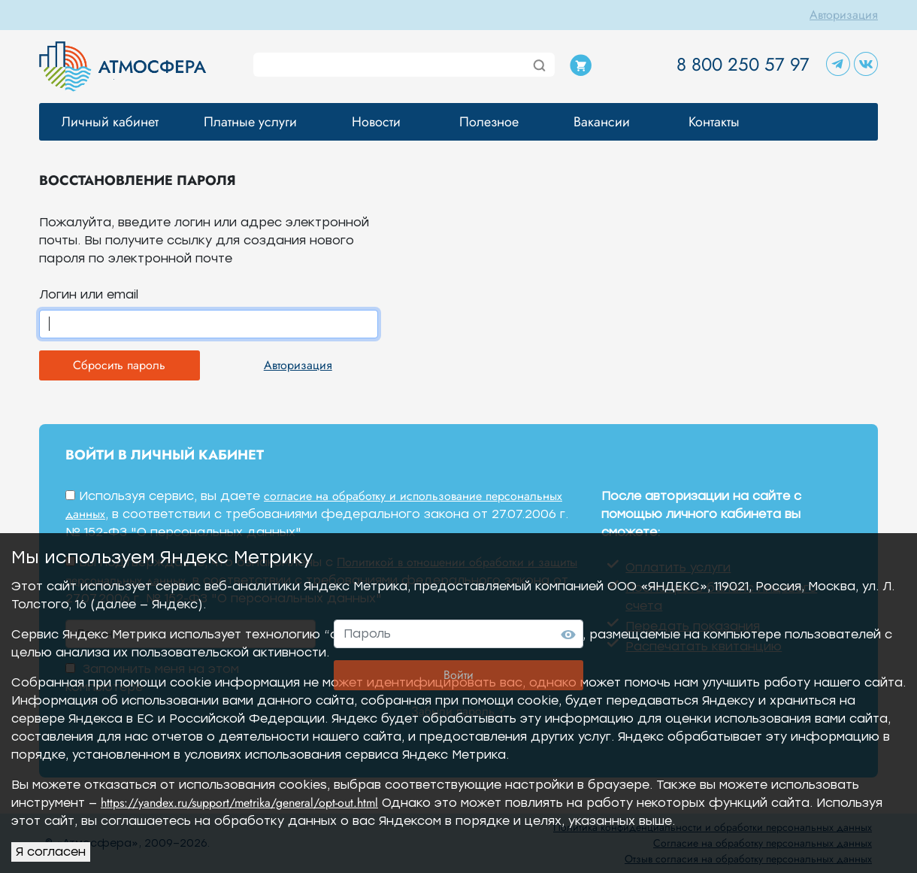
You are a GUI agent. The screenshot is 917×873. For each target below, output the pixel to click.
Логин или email (88, 294)
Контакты (714, 121)
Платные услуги (250, 121)
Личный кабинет (110, 121)
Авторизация (844, 14)
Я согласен (51, 851)
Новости (376, 121)
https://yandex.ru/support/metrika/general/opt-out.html (239, 802)
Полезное (489, 121)
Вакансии (602, 121)
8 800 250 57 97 (743, 64)
